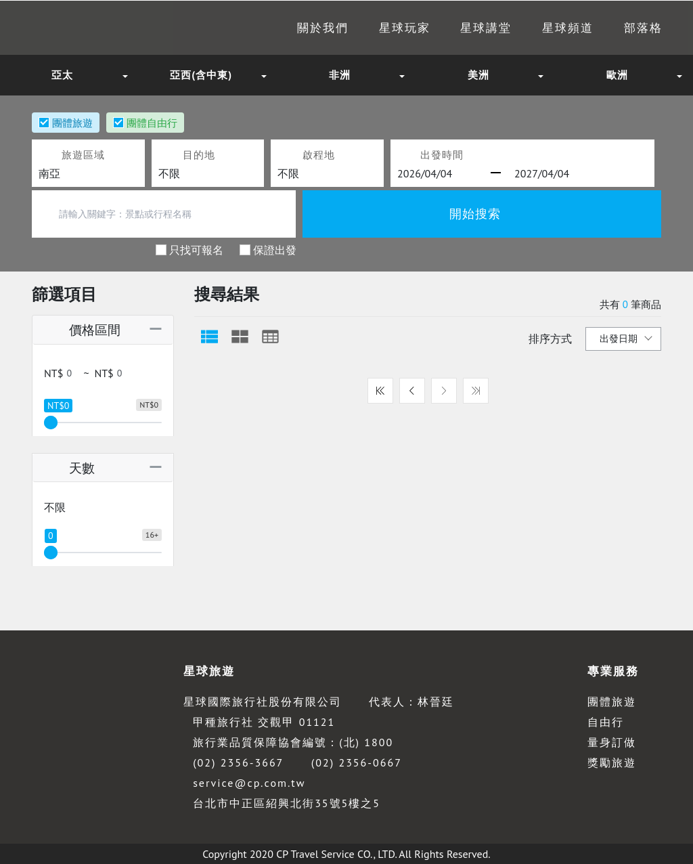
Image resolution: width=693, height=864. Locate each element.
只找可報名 (196, 249)
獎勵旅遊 (611, 762)
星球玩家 (373, 27)
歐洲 (617, 74)
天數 (68, 467)
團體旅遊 (72, 122)
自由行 (605, 722)
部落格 (634, 27)
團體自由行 (152, 122)
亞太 (62, 74)
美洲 (478, 74)
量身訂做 (611, 742)
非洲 (340, 74)
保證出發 (274, 249)
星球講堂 (463, 27)
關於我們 (283, 27)
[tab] (209, 336)
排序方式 (550, 338)
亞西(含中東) (201, 74)
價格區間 (80, 329)
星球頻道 (552, 27)
